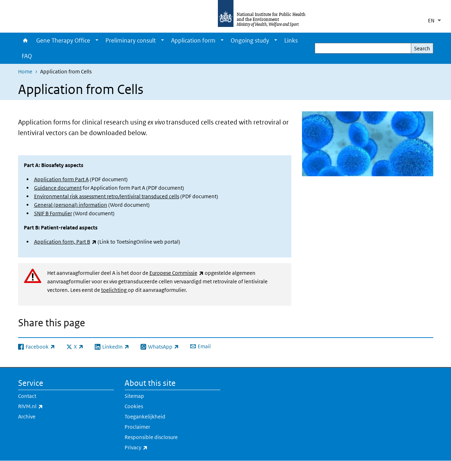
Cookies (134, 406)
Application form (193, 40)
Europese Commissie (176, 273)
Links (291, 40)
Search (422, 48)
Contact (27, 396)
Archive (26, 416)
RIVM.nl (49, 406)
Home (25, 40)
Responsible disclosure (151, 437)
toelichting (114, 290)
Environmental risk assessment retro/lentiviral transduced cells (106, 196)
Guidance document (58, 187)
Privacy (155, 447)
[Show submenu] (97, 40)
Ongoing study (250, 40)
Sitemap (134, 396)
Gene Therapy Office (63, 40)
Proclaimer (137, 426)
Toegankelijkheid (145, 416)
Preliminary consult (130, 40)
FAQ (27, 56)
